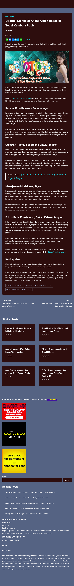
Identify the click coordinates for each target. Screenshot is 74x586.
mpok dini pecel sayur (38, 558)
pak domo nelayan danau (21, 569)
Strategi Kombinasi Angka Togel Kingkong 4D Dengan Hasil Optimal (29, 503)
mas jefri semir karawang (11, 556)
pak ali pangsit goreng (10, 566)
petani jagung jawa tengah (29, 563)
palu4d (4, 545)
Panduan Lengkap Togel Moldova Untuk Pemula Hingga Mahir (27, 508)
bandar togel (6, 550)
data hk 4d (6, 525)
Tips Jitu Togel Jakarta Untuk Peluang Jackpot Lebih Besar (26, 498)
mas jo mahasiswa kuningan (50, 566)
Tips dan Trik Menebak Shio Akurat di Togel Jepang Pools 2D (18, 303)
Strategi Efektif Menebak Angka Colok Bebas (39, 286)
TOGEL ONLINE (9, 17)
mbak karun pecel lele (54, 558)
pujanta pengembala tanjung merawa (52, 556)
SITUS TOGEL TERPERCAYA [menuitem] (21, 98)
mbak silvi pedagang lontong (29, 566)
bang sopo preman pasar (45, 561)
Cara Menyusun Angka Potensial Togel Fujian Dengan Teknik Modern (30, 493)
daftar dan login (49, 531)
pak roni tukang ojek (47, 563)
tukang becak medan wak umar (24, 561)
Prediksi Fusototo (8, 528)
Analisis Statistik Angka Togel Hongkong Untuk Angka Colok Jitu (55, 303)
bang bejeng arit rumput (29, 556)
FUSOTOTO (6, 523)
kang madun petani (23, 558)
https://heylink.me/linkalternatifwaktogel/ (17, 531)
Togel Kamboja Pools (12, 289)
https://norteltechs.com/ (57, 252)
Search (4, 477)
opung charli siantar (12, 563)
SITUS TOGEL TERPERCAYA (14, 286)
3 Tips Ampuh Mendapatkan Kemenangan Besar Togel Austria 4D (54, 373)
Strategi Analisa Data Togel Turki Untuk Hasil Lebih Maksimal (27, 514)
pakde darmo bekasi (62, 563)
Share (28, 40)
